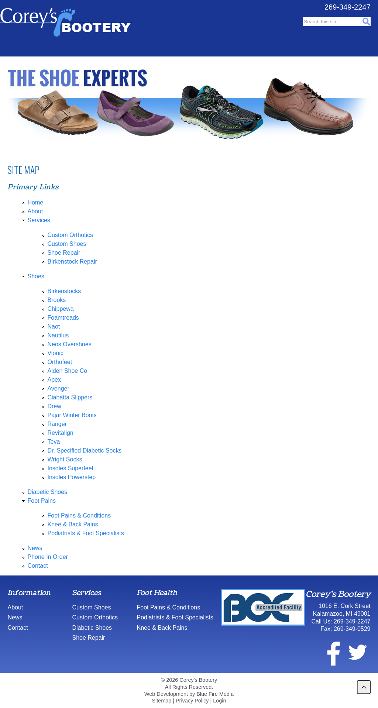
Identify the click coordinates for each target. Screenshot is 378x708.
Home (35, 202)
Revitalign (60, 433)
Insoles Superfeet (70, 468)
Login (219, 701)
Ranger (56, 424)
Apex (54, 380)
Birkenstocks (64, 291)
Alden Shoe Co (67, 371)
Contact (37, 566)
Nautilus (58, 335)
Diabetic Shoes (47, 492)
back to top (364, 687)
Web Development (166, 694)
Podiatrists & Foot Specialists (85, 533)
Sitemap (161, 701)
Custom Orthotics (70, 235)
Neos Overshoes (69, 344)
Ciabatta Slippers (69, 397)
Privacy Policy (192, 701)
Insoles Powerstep (71, 477)
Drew (54, 406)
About (35, 211)
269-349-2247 (347, 7)
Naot (53, 326)
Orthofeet (59, 362)
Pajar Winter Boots (71, 415)
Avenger (58, 388)
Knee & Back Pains (72, 524)
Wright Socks (64, 459)
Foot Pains (41, 501)
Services (38, 220)
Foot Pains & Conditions (79, 515)
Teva (53, 442)
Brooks (56, 300)
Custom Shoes (66, 244)
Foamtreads (63, 318)
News (34, 548)
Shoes (35, 276)
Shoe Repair (63, 253)
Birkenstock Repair (72, 261)
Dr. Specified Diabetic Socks (84, 450)
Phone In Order (47, 557)
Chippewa (60, 309)
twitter (357, 652)
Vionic (55, 353)
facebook (329, 652)
